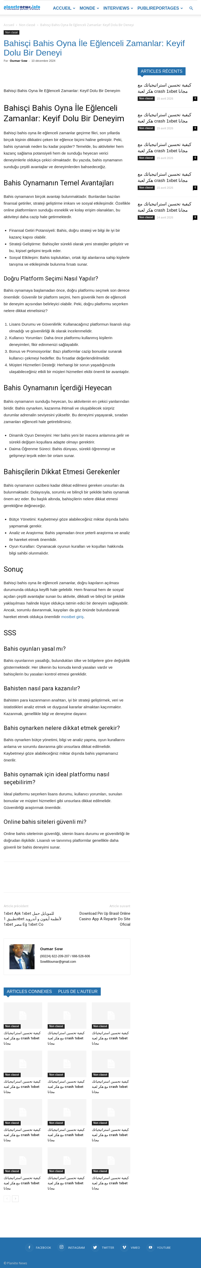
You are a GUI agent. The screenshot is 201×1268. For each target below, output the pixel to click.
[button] (191, 8)
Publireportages (160, 8)
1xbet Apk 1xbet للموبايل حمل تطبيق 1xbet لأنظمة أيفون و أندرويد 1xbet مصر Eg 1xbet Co (33, 919)
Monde (89, 8)
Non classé (27, 25)
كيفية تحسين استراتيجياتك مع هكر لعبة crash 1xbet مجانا (22, 1038)
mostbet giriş (72, 616)
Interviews (118, 8)
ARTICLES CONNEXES (29, 991)
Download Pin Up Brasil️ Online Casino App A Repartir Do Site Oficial (104, 919)
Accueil (64, 8)
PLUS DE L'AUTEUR (78, 991)
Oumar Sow (18, 61)
